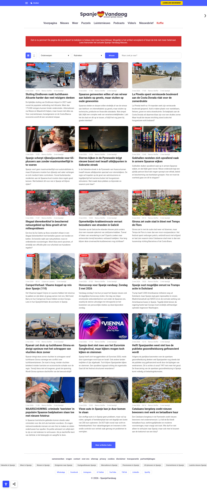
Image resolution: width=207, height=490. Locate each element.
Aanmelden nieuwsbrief (172, 3)
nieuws (64, 23)
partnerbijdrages (147, 459)
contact (77, 459)
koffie (160, 23)
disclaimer (120, 459)
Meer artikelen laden (103, 445)
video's (132, 23)
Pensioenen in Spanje (131, 465)
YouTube (112, 472)
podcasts (119, 23)
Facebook (74, 472)
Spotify (147, 472)
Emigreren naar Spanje (63, 465)
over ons (85, 459)
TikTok (124, 472)
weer (75, 23)
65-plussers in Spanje (152, 465)
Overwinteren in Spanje (175, 465)
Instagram (87, 472)
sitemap (94, 459)
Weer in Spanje (25, 465)
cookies (111, 459)
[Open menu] (26, 3)
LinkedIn (135, 472)
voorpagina (50, 23)
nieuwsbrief (146, 23)
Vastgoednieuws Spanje (86, 465)
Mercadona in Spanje (109, 465)
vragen (69, 459)
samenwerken (58, 459)
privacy (103, 459)
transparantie (133, 459)
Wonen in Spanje (43, 465)
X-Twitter (100, 472)
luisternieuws (102, 23)
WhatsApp (61, 472)
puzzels (86, 23)
